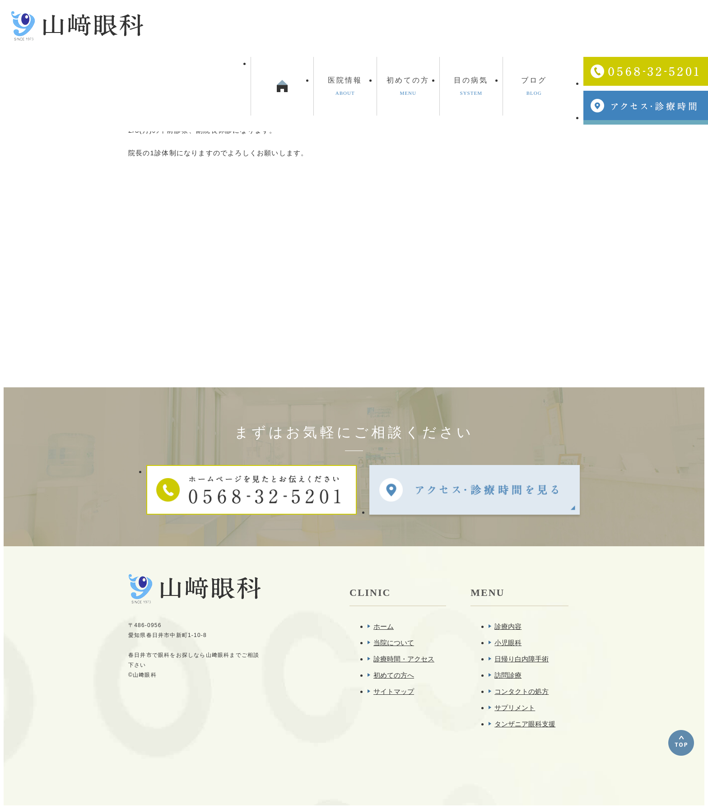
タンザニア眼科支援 (524, 724)
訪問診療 (508, 675)
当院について (393, 642)
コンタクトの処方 (521, 691)
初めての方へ (393, 675)
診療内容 (508, 626)
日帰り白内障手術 (521, 659)
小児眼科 (508, 642)
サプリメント (514, 707)
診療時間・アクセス (403, 659)
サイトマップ (393, 691)
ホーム (383, 626)
